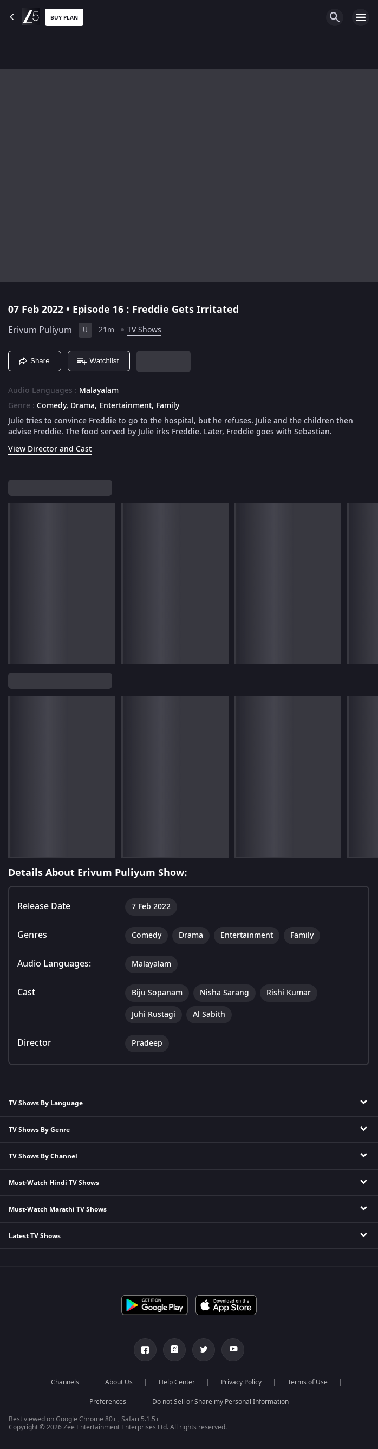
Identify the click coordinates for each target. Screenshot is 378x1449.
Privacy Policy (241, 1382)
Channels (65, 1382)
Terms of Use (308, 1382)
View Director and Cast (50, 449)
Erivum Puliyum (40, 330)
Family (167, 406)
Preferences (107, 1402)
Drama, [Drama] (83, 406)
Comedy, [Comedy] (52, 406)
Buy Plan (64, 18)
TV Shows (144, 330)
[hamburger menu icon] (360, 17)
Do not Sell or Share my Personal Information (220, 1402)
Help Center (177, 1382)
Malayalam (99, 390)
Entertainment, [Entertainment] (126, 406)
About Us (119, 1382)
